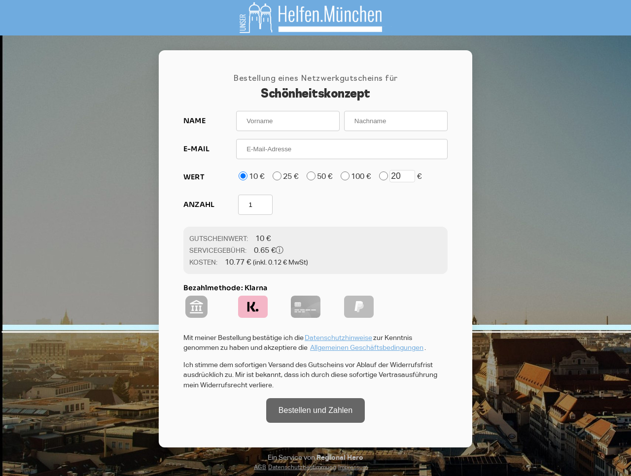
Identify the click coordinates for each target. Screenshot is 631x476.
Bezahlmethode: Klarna (225, 287)
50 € (324, 176)
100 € (361, 176)
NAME (194, 120)
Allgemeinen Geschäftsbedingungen (366, 347)
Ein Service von (315, 457)
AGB (260, 467)
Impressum (353, 467)
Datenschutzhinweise (338, 337)
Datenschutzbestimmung (302, 467)
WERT (194, 176)
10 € (256, 176)
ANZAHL (198, 204)
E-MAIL (196, 148)
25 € (290, 176)
